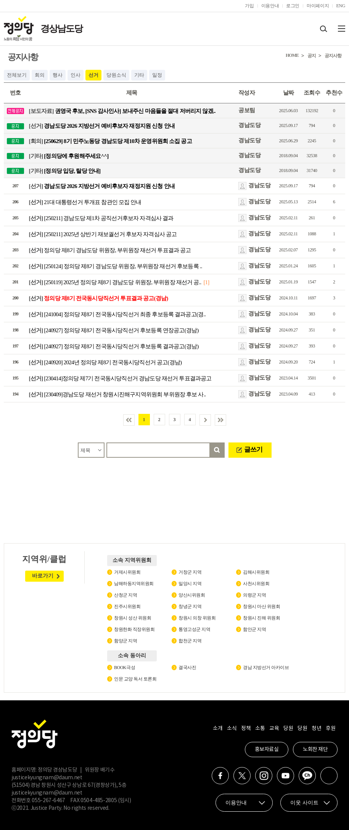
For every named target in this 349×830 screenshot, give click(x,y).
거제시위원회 (127, 572)
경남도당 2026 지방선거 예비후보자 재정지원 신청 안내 (102, 126)
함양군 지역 (125, 640)
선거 (93, 75)
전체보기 (17, 75)
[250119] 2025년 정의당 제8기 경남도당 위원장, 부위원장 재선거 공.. (115, 282)
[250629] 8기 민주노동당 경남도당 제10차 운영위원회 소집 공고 (110, 141)
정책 (246, 728)
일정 (157, 75)
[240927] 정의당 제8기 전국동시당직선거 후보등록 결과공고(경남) (114, 346)
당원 (288, 728)
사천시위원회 (256, 583)
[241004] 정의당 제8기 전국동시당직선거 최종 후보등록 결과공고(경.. (117, 314)
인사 (75, 75)
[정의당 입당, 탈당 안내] (65, 171)
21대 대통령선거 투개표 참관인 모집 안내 (85, 202)
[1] (206, 282)
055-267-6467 (48, 801)
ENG (340, 5)
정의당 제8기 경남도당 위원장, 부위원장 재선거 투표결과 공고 (110, 250)
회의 (40, 75)
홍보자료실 (267, 749)
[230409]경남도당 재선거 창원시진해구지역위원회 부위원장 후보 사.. (117, 394)
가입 (249, 5)
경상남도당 (61, 29)
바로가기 (42, 576)
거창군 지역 (190, 572)
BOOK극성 (124, 667)
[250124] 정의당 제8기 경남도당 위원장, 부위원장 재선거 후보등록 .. (115, 266)
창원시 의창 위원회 (197, 618)
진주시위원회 (127, 606)
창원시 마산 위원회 (261, 606)
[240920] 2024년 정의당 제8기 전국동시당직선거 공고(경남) (105, 362)
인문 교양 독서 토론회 (135, 679)
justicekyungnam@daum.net (46, 778)
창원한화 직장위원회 (134, 629)
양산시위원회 (192, 595)
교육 (274, 728)
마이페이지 (318, 5)
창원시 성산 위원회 (132, 618)
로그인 (292, 5)
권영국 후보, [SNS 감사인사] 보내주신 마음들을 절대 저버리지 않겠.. (122, 111)
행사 (58, 75)
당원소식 (116, 75)
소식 (231, 728)
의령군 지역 (254, 595)
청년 (316, 728)
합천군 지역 (190, 640)
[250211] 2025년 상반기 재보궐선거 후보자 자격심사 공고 (103, 234)
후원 (330, 728)
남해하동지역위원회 (134, 583)
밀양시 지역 (190, 583)
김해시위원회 (256, 572)
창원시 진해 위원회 (261, 618)
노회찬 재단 (315, 749)
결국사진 (187, 667)
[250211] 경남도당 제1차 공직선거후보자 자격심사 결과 (101, 218)
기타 (139, 75)
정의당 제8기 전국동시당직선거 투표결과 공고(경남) (98, 298)
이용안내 (270, 5)
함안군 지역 (254, 629)
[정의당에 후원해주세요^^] (69, 156)
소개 (217, 728)
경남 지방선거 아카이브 (266, 667)
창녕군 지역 (190, 606)
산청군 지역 (125, 595)
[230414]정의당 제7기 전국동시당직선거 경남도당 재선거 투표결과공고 (120, 378)
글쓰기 (253, 449)
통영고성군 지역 (194, 629)
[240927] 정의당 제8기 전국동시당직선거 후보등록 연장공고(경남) (114, 330)
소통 (260, 728)
